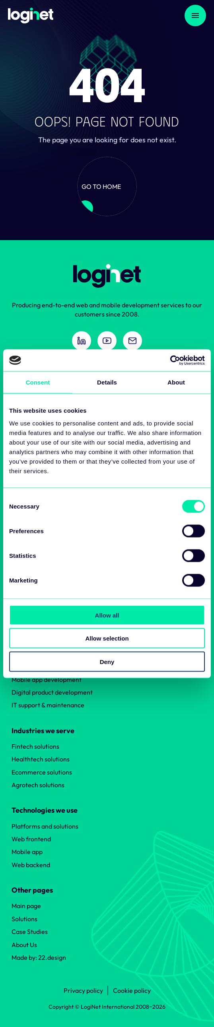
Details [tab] (107, 382)
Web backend (31, 865)
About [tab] (176, 382)
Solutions (24, 919)
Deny (107, 661)
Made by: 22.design (39, 957)
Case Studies (30, 932)
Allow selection (106, 638)
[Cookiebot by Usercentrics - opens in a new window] (170, 360)
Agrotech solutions (38, 785)
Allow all (107, 615)
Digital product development (52, 692)
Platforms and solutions (45, 826)
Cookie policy (132, 990)
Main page (26, 906)
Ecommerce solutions (42, 772)
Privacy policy (83, 990)
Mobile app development (47, 679)
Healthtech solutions (41, 759)
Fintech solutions (35, 746)
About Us (24, 945)
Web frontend (31, 839)
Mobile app (27, 852)
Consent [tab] (38, 382)
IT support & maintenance (48, 705)
